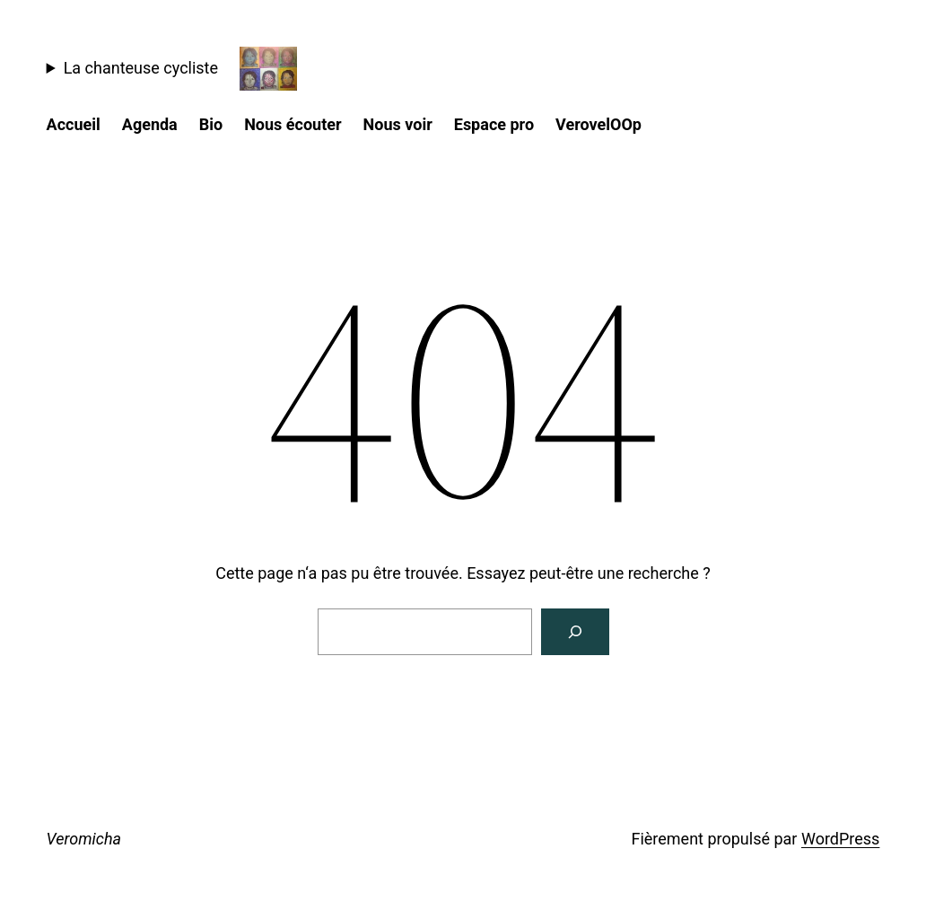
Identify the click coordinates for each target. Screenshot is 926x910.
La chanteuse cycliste (141, 67)
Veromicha (84, 838)
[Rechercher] (575, 631)
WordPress (840, 838)
